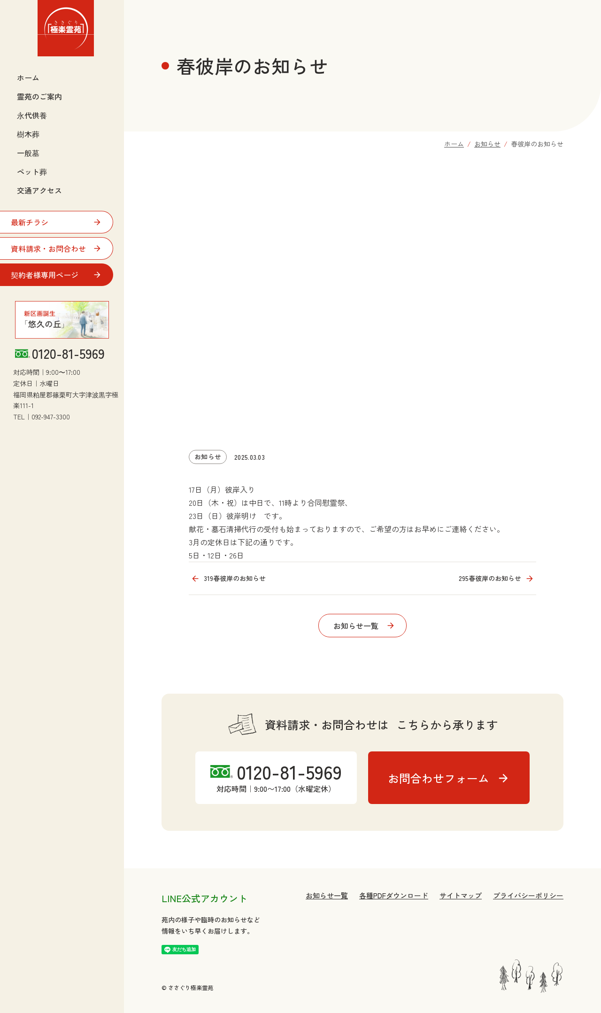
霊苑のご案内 (39, 96)
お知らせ (487, 143)
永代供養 (32, 115)
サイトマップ (460, 895)
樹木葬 (28, 133)
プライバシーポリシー (528, 895)
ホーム (28, 77)
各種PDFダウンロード (393, 895)
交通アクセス (39, 190)
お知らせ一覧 (327, 895)
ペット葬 (32, 171)
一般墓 (28, 152)
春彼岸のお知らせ (537, 143)
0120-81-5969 (68, 353)
